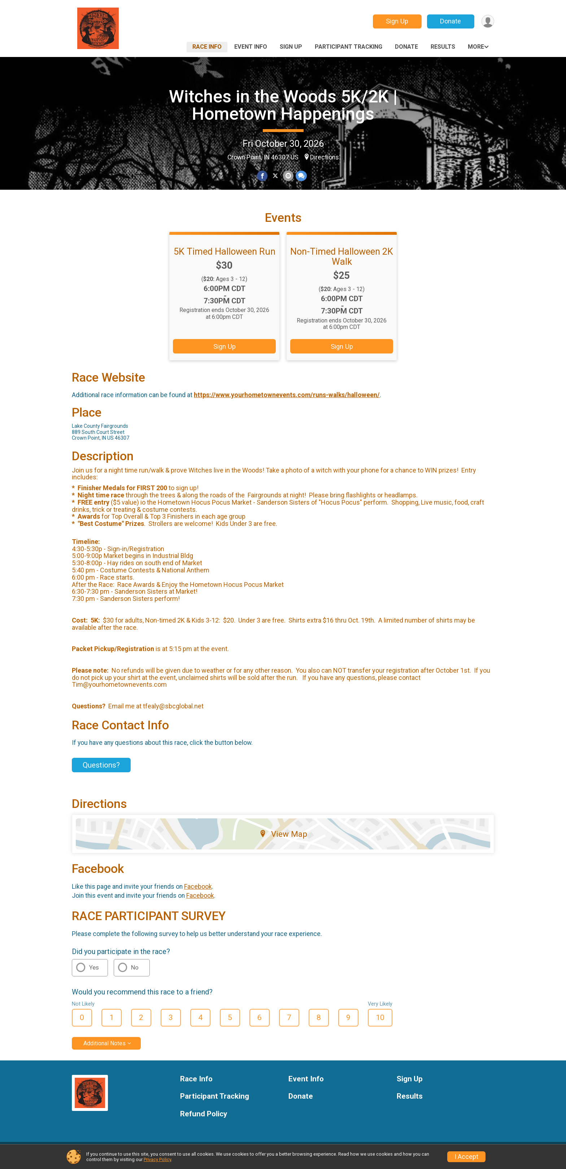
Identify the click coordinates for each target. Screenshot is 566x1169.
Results (443, 46)
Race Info (207, 46)
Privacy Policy (157, 1159)
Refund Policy (203, 1119)
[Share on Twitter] (275, 176)
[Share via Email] (288, 176)
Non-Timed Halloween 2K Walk (341, 260)
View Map (283, 838)
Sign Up (397, 21)
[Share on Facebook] (262, 176)
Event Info (250, 46)
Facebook (198, 891)
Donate (450, 21)
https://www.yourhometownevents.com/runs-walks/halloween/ (287, 399)
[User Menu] (487, 21)
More (476, 46)
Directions (324, 157)
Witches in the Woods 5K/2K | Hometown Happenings (283, 105)
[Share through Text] (300, 176)
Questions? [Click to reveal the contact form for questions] (101, 769)
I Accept (466, 1156)
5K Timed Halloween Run (224, 255)
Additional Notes (104, 1047)
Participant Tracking (348, 46)
